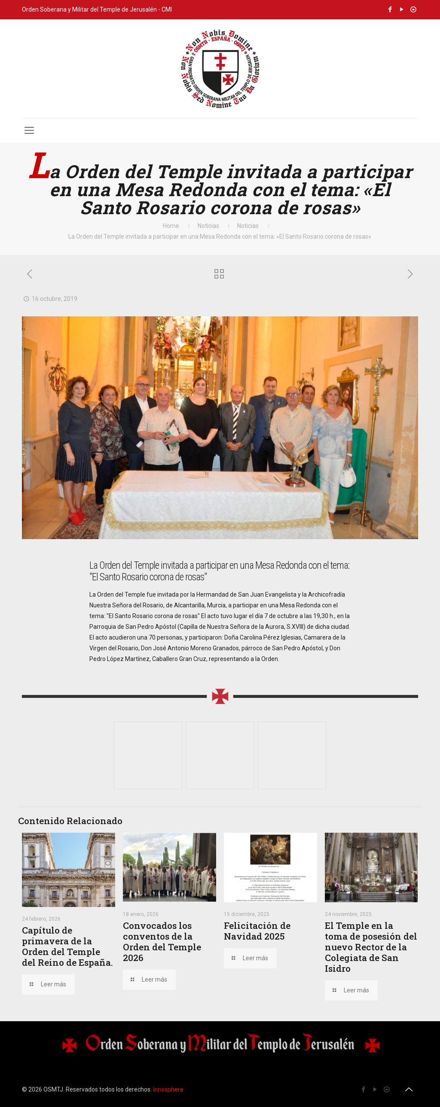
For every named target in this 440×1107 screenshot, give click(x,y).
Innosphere (168, 1089)
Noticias (208, 225)
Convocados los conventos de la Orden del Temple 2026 (162, 941)
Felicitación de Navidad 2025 (257, 930)
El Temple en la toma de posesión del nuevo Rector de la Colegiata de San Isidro (371, 946)
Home (171, 225)
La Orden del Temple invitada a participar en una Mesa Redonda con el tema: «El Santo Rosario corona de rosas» (219, 236)
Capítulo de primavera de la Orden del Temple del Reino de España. (67, 946)
